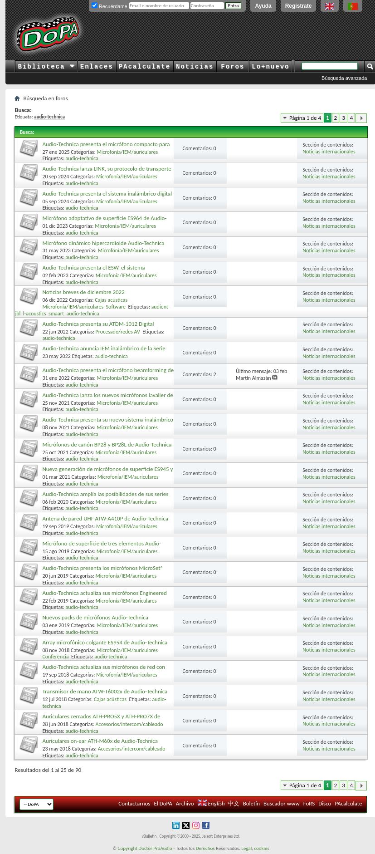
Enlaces (96, 66)
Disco (324, 803)
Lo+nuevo (270, 66)
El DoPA (163, 803)
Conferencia (55, 656)
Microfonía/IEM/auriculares (127, 152)
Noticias (195, 66)
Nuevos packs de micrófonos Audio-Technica (95, 617)
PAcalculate (144, 66)
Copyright (127, 848)
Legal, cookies (255, 848)
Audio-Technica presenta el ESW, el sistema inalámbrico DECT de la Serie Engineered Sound (98, 271)
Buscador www (281, 803)
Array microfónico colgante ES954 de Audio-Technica (104, 642)
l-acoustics (34, 313)
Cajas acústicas (111, 300)
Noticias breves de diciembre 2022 (83, 292)
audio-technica (82, 158)
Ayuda (263, 6)
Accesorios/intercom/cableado (129, 724)
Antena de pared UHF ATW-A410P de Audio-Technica (105, 518)
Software (116, 307)
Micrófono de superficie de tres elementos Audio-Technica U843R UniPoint (101, 547)
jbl (17, 313)
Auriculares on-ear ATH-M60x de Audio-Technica (100, 740)
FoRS (309, 803)
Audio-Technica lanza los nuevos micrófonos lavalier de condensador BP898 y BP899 (107, 399)
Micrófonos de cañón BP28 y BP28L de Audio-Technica (106, 444)
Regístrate (298, 6)
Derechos (205, 848)
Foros (232, 66)
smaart (56, 313)
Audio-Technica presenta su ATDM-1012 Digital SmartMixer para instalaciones (98, 327)
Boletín (251, 803)
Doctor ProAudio (155, 848)
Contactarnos (134, 803)
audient (159, 307)
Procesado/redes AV (118, 332)
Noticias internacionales (328, 151)
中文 (233, 803)
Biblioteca (46, 66)
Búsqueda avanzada (344, 78)
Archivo (185, 803)
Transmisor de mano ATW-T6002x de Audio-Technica (104, 691)
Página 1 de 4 (305, 117)
